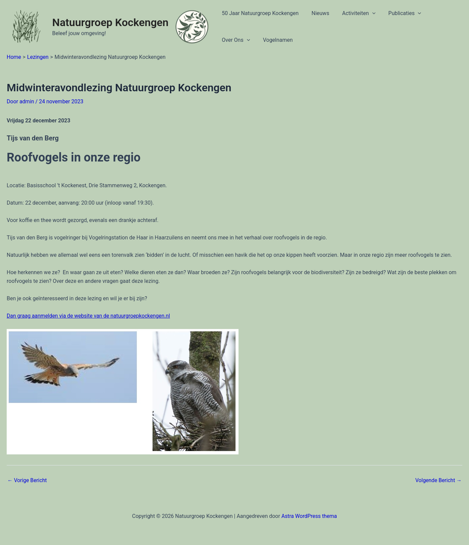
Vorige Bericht (27, 480)
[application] (366, 13)
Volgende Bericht (438, 480)
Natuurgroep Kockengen (110, 22)
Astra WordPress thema (309, 516)
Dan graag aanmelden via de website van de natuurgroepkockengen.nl (90, 316)
